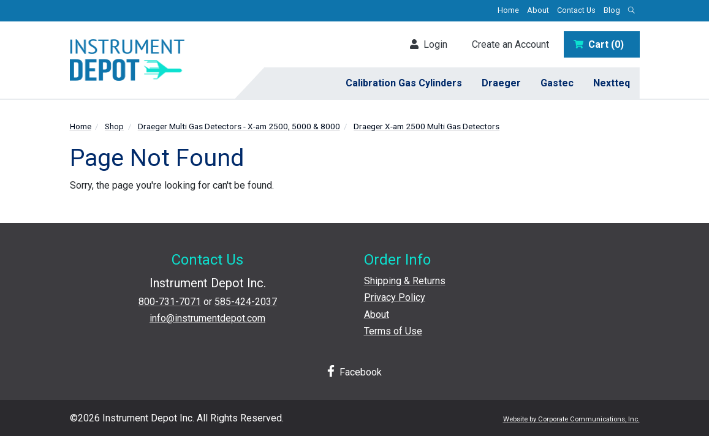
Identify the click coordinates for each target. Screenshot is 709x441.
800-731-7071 (169, 301)
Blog (612, 10)
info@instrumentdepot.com (207, 318)
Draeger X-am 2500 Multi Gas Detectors (426, 126)
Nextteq (611, 83)
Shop (114, 126)
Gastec (557, 83)
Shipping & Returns (404, 281)
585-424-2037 (245, 301)
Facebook (354, 371)
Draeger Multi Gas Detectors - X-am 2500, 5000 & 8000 (239, 126)
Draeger (501, 83)
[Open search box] (632, 10)
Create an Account (510, 44)
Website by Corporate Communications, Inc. (571, 419)
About (538, 10)
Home (508, 10)
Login (428, 44)
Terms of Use (393, 331)
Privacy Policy (394, 297)
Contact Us (576, 10)
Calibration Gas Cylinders (404, 83)
